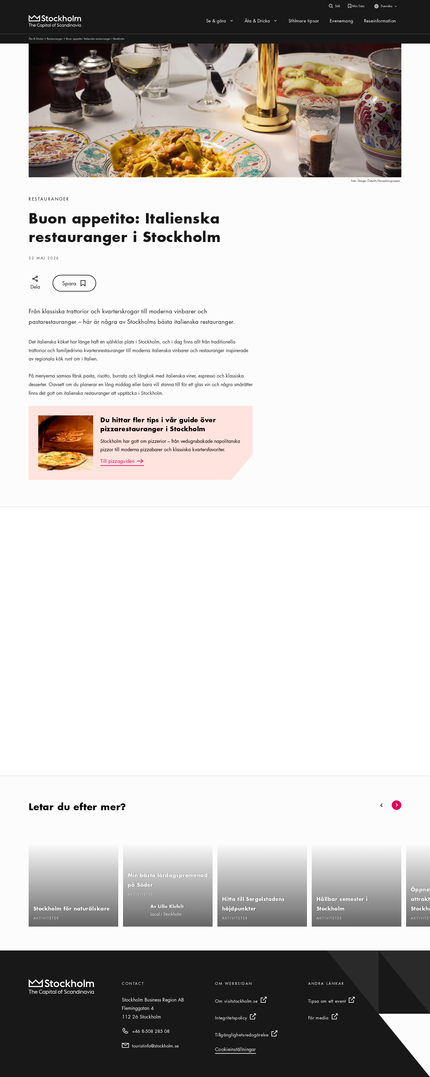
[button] (381, 805)
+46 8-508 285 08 (151, 1031)
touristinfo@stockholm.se (155, 1046)
